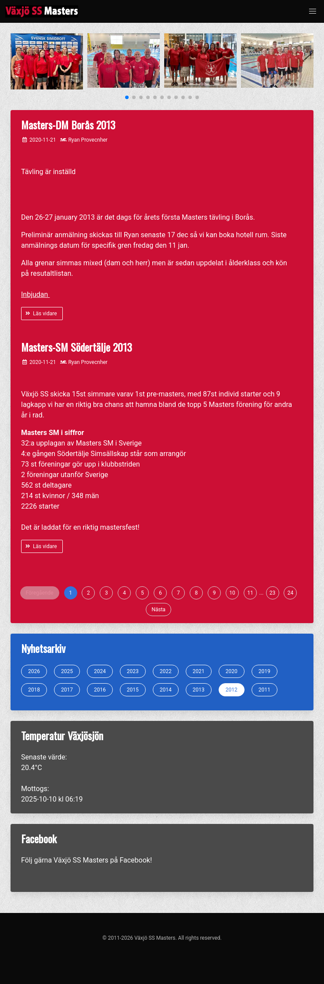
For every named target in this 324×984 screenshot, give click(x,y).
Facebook (134, 860)
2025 (67, 671)
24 (291, 593)
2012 (232, 690)
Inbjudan (35, 294)
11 (250, 593)
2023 (133, 671)
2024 (100, 671)
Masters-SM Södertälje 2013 (76, 347)
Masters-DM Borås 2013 (68, 124)
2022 (166, 671)
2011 (264, 690)
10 (232, 593)
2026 (34, 671)
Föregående (40, 593)
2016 (100, 690)
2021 (199, 671)
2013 (199, 690)
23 (273, 593)
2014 (166, 690)
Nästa (158, 609)
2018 (34, 690)
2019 (264, 671)
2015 (133, 690)
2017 (67, 690)
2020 (232, 671)
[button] (312, 11)
